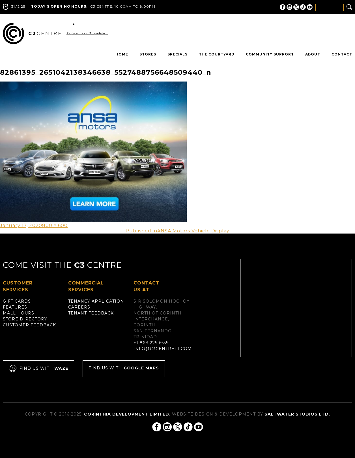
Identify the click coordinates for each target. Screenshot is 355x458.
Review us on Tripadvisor (87, 33)
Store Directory (25, 319)
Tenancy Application (96, 301)
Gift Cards (17, 301)
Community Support (270, 54)
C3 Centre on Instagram (289, 7)
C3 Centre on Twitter (296, 7)
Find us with (38, 369)
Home (121, 54)
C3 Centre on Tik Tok (303, 7)
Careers (79, 307)
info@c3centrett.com (163, 348)
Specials (177, 54)
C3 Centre (32, 33)
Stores (147, 54)
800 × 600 (55, 225)
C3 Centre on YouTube (310, 7)
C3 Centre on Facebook (282, 7)
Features (15, 307)
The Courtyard (216, 54)
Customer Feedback (29, 325)
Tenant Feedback (91, 313)
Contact (342, 54)
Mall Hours (18, 313)
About (312, 54)
